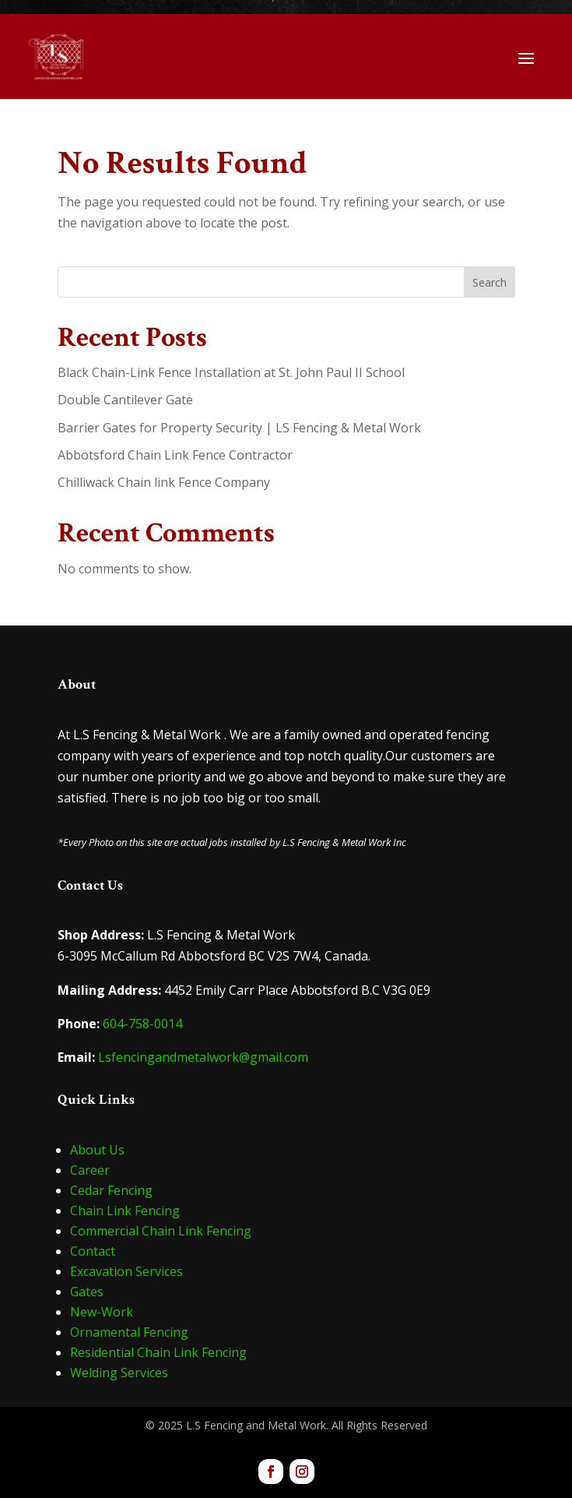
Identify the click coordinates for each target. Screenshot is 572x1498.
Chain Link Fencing (125, 1210)
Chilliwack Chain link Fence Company (164, 482)
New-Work (101, 1311)
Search (489, 282)
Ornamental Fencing (129, 1332)
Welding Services (119, 1372)
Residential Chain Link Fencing (158, 1352)
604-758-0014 (142, 1023)
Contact (92, 1251)
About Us (97, 1149)
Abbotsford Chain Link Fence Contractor (175, 454)
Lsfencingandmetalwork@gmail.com (203, 1057)
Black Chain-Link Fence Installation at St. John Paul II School (231, 372)
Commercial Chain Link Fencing (160, 1230)
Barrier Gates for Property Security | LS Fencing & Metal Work (239, 427)
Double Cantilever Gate (125, 399)
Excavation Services (126, 1271)
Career (90, 1170)
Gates (87, 1291)
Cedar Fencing (111, 1190)
